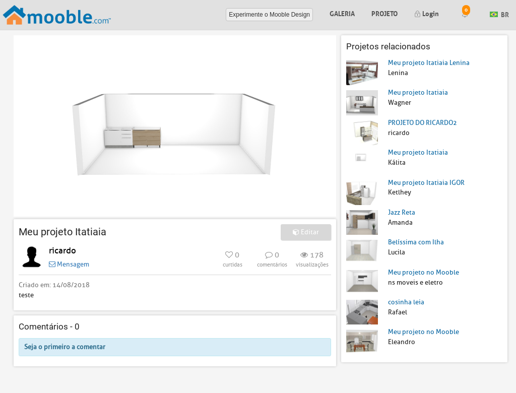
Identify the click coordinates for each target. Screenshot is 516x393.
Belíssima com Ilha (416, 242)
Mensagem (69, 264)
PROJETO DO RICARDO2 (422, 122)
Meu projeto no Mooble (423, 272)
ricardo (62, 250)
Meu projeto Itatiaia (418, 92)
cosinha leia (406, 302)
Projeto (384, 13)
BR (499, 14)
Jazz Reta (401, 212)
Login (426, 13)
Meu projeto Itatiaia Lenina (429, 62)
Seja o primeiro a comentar (64, 347)
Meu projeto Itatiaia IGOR (426, 182)
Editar (306, 232)
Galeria (342, 13)
